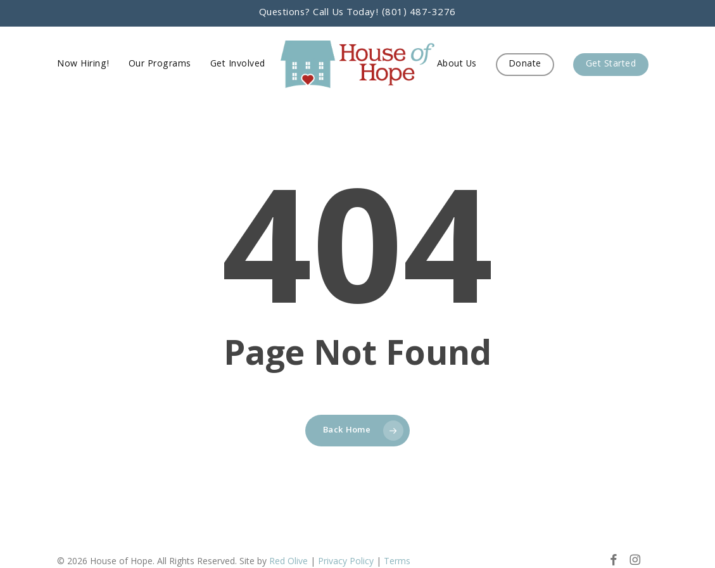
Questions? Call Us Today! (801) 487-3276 (357, 13)
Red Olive (288, 561)
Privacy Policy (346, 561)
